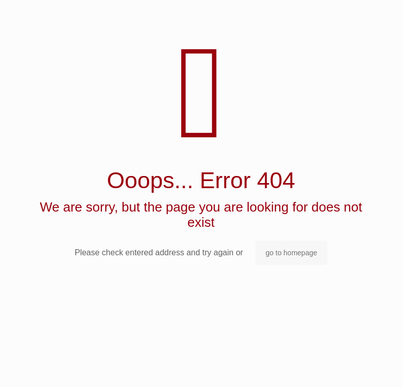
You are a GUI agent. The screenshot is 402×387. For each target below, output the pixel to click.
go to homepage (291, 253)
